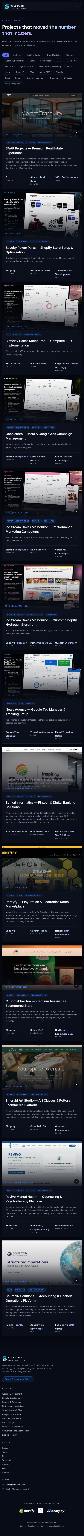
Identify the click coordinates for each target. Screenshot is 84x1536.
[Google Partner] (41, 1510)
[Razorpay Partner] (56, 1511)
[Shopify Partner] (27, 1511)
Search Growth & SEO (12, 1410)
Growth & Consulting (11, 1418)
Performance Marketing (50, 66)
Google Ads (72, 61)
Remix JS (20, 72)
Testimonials (7, 1460)
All (5, 55)
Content (70, 55)
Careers (5, 1464)
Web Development (12, 84)
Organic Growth (26, 66)
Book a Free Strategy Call (18, 1379)
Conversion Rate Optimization (15, 1431)
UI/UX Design (8, 1422)
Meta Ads (8, 66)
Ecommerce (45, 61)
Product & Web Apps (11, 1402)
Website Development (12, 1394)
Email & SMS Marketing (12, 1426)
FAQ (4, 1468)
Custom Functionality (14, 61)
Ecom (32, 61)
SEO (32, 72)
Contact (5, 1472)
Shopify (59, 72)
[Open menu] (77, 6)
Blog (4, 1456)
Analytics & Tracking (11, 1414)
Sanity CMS (44, 72)
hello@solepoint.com (15, 1484)
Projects (6, 1448)
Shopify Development (12, 1398)
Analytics (17, 55)
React (69, 66)
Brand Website (54, 55)
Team (4, 1452)
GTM (59, 61)
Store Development (35, 78)
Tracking (54, 78)
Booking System (34, 55)
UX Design (68, 78)
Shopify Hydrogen (12, 78)
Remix (7, 72)
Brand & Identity (9, 1435)
